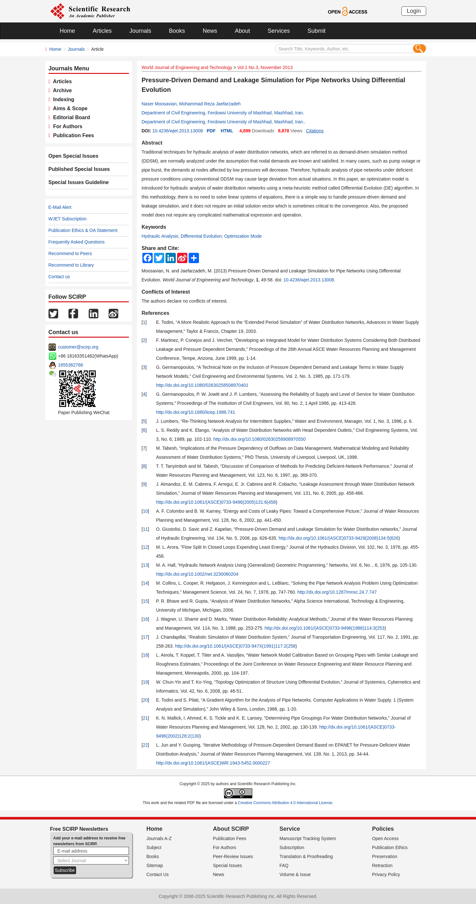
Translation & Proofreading (306, 856)
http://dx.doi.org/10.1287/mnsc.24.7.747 (337, 592)
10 (145, 511)
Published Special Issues (79, 169)
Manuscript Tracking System (308, 838)
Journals (140, 31)
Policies (383, 829)
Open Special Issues (74, 156)
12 (145, 547)
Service (290, 829)
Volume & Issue (295, 874)
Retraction (382, 865)
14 (145, 583)
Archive (61, 90)
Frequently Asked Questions (77, 241)
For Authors (66, 126)
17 (145, 637)
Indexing (62, 99)
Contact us (59, 276)
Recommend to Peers (70, 253)
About (242, 31)
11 (145, 529)
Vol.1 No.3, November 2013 (264, 67)
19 (145, 682)
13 (145, 565)
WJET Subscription (68, 218)
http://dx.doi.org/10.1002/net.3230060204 (197, 574)
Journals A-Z (159, 838)
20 (145, 700)
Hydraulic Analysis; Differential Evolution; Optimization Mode (202, 236)
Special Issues (227, 865)
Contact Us (158, 874)
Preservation (385, 856)
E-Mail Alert (60, 207)
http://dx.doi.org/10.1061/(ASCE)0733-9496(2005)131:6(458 (216, 502)
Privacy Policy (386, 874)
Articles (102, 31)
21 (145, 718)
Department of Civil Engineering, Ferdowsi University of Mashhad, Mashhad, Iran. (223, 121)
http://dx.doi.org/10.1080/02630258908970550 (259, 439)
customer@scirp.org (78, 347)
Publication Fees (72, 135)
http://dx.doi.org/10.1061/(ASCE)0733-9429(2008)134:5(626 (339, 538)
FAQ (284, 865)
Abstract (152, 143)
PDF (211, 130)
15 (145, 601)
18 (145, 655)
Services (279, 31)
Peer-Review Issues (233, 856)
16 (145, 619)
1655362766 (70, 365)
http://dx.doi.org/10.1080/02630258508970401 (202, 385)
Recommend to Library (71, 265)
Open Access (385, 838)
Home (67, 31)
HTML (226, 130)
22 (145, 745)
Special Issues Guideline (79, 182)
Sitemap (155, 865)
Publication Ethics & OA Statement (83, 230)
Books (177, 31)
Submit (317, 31)
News (210, 31)
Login (414, 11)
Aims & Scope (68, 108)
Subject (154, 847)
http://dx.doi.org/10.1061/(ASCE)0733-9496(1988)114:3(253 (324, 628)
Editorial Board (70, 117)
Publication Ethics (390, 847)
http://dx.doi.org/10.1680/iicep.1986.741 (195, 412)
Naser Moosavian (159, 103)
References (155, 313)
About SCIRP (231, 829)
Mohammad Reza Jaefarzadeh (209, 103)
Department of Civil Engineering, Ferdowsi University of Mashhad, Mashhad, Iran (222, 112)
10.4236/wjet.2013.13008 (177, 130)
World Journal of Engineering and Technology (187, 67)
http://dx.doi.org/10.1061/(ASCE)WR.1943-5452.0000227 (213, 763)
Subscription (292, 847)
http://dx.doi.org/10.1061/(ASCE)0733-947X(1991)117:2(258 (235, 646)
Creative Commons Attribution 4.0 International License (285, 803)
